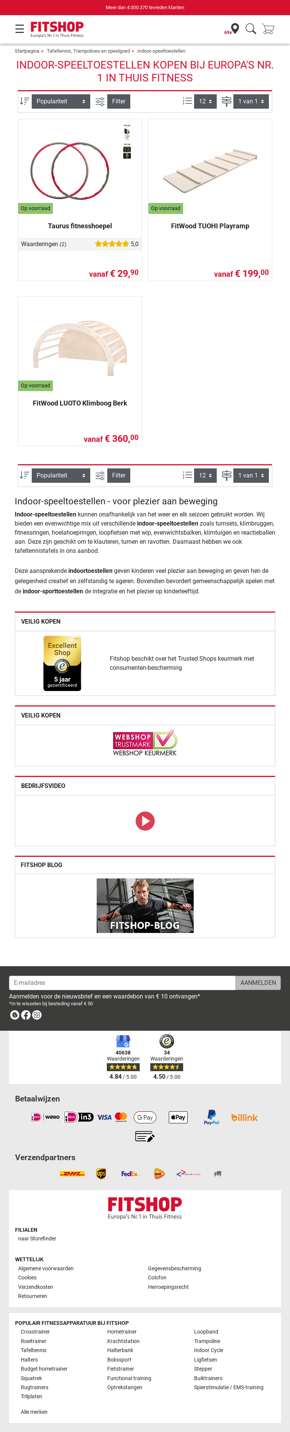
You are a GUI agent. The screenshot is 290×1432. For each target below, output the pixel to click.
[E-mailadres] (122, 983)
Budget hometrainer (44, 1369)
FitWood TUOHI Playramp (210, 226)
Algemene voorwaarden (46, 1268)
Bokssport (119, 1360)
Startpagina (27, 51)
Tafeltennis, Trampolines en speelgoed (88, 51)
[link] (62, 663)
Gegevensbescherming (174, 1268)
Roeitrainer (33, 1341)
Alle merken (34, 1412)
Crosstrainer (35, 1332)
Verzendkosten (35, 1287)
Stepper (203, 1369)
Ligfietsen (205, 1360)
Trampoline (207, 1341)
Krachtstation (123, 1341)
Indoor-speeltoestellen (161, 51)
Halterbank (120, 1350)
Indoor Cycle (208, 1350)
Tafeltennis (33, 1350)
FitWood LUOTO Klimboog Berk (80, 403)
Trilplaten (31, 1396)
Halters (29, 1360)
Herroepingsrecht (168, 1287)
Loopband (206, 1332)
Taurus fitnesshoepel (80, 226)
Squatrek (31, 1378)
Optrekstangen (124, 1387)
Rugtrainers (34, 1387)
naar (37, 1238)
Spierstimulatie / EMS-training (229, 1387)
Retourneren (32, 1296)
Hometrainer (122, 1332)
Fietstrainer (120, 1369)
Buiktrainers (208, 1378)
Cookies (27, 1277)
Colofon (157, 1277)
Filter (118, 101)
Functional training (129, 1378)
